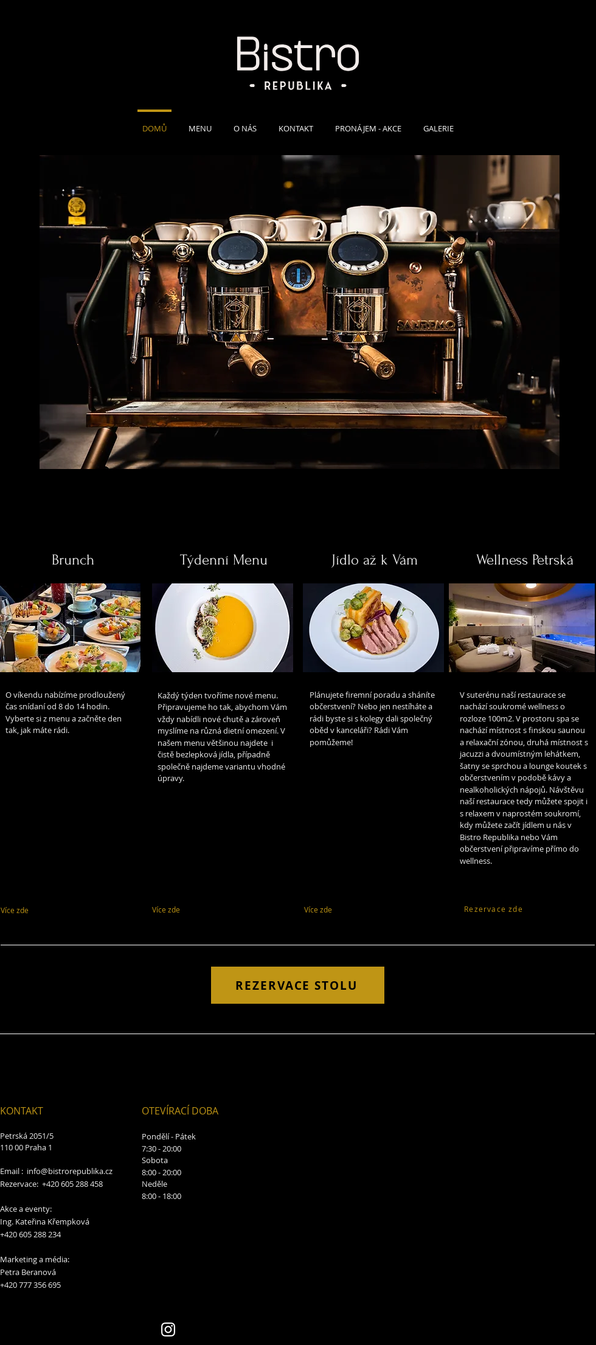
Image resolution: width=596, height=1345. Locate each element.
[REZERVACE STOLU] (297, 985)
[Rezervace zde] (494, 908)
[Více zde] (51, 910)
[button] (300, 312)
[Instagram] (168, 1329)
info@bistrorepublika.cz (70, 1171)
